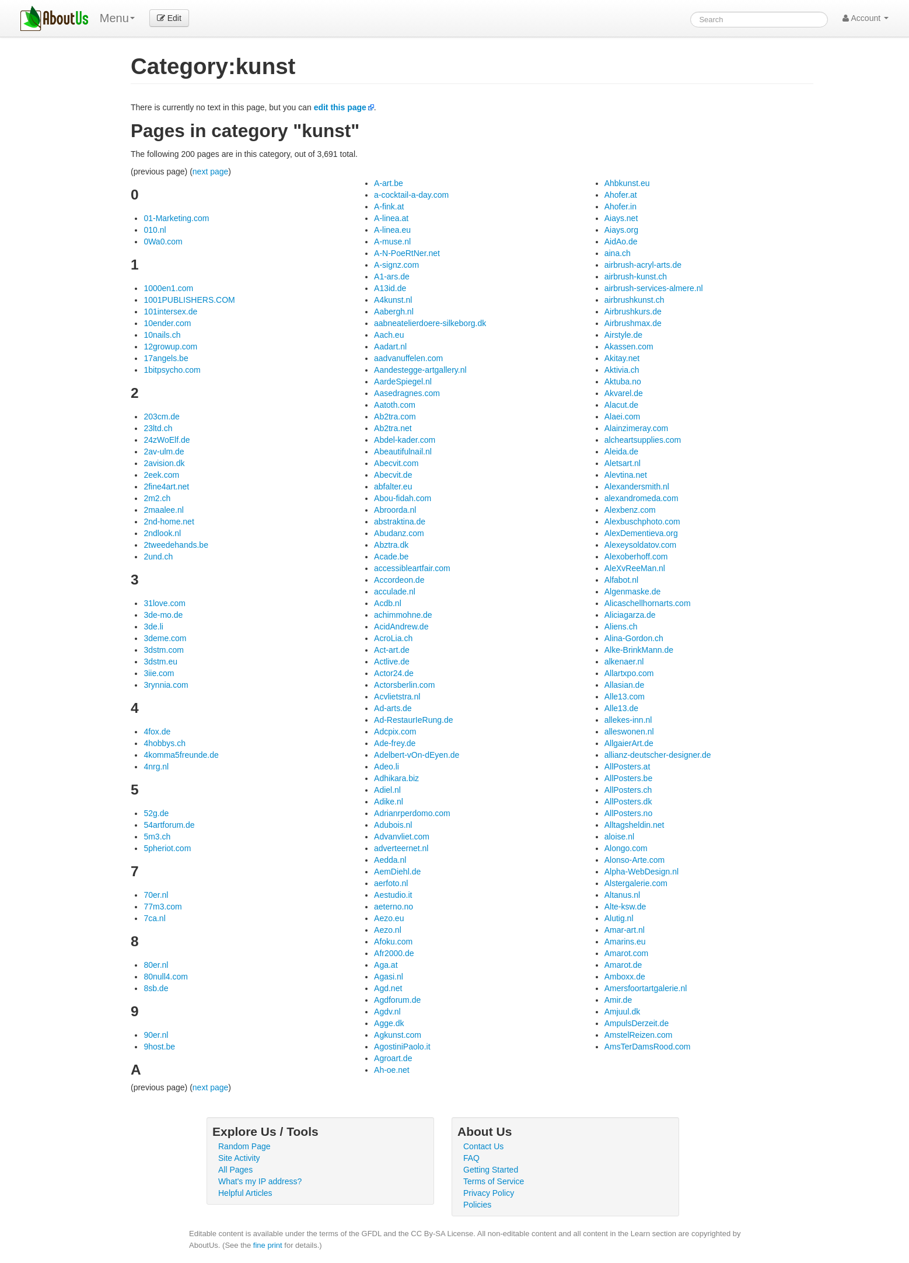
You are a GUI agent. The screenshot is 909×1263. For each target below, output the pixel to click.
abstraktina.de (399, 521)
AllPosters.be (628, 778)
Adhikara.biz (396, 778)
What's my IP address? (260, 1181)
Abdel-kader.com (404, 440)
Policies (477, 1204)
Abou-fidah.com (402, 498)
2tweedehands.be (176, 545)
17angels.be (166, 358)
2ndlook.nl (162, 533)
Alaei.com (622, 416)
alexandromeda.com (641, 498)
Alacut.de (621, 405)
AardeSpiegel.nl (403, 381)
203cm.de (161, 416)
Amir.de (618, 1000)
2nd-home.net (169, 521)
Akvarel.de (623, 393)
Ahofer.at (620, 195)
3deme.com (165, 638)
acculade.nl (394, 591)
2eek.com (161, 475)
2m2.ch (157, 498)
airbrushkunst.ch (634, 300)
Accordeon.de (399, 580)
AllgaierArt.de (628, 743)
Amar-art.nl (624, 930)
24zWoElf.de (167, 440)
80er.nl (156, 965)
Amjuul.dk (622, 1011)
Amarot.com (626, 953)
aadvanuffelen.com (408, 358)
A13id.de (390, 288)
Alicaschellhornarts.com (647, 603)
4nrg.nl (156, 766)
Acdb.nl (387, 603)
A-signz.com (396, 265)
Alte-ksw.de (625, 906)
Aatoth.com (394, 405)
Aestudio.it (393, 895)
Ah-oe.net (392, 1070)
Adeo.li (386, 766)
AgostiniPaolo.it (402, 1046)
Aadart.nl (390, 346)
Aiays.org (621, 230)
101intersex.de (170, 311)
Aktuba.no (622, 381)
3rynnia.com (166, 685)
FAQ (471, 1158)
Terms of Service (493, 1181)
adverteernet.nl (401, 848)
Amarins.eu (625, 941)
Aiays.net (621, 218)
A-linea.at (391, 218)
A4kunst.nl (393, 300)
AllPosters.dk (628, 801)
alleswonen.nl (629, 731)
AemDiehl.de (397, 871)
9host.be (159, 1046)
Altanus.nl (622, 895)
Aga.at (385, 965)
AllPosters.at (627, 766)
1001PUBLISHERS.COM (189, 300)
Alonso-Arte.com (634, 860)
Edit (169, 18)
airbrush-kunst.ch (635, 276)
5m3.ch (157, 836)
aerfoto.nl (391, 883)
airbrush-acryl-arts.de (642, 265)
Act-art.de (392, 650)
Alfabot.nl (621, 580)
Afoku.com (393, 941)
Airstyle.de (623, 335)
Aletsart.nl (622, 463)
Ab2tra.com (395, 416)
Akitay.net (621, 358)
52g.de (156, 813)
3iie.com (159, 673)
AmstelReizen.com (638, 1035)
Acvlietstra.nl (397, 696)
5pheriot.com (167, 848)
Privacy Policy (488, 1193)
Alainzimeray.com (636, 428)
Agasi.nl (388, 976)
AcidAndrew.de (401, 626)
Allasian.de (624, 685)
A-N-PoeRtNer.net (407, 253)
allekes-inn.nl (628, 720)
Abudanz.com (399, 533)
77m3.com (162, 906)
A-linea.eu (392, 230)
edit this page (340, 107)
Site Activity (239, 1158)
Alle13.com (624, 696)
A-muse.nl (392, 241)
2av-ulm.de (164, 451)
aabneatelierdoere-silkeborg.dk (430, 323)
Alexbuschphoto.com (642, 521)
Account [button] (865, 18)
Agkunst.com (397, 1035)
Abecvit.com (396, 463)
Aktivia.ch (621, 370)
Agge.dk (389, 1023)
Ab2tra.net (393, 428)
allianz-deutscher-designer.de (657, 755)
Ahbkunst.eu (627, 183)
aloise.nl (619, 836)
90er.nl (156, 1035)
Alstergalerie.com (635, 883)
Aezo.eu (389, 918)
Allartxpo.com (629, 673)
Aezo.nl (387, 930)
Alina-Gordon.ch (633, 638)
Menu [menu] (117, 18)
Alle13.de (621, 708)
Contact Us (483, 1146)
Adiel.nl (387, 790)
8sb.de (156, 988)
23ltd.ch (158, 428)
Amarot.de (623, 965)
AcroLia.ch (393, 638)
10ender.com (167, 323)
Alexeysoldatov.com (640, 545)
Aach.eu (389, 335)
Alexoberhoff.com (636, 556)
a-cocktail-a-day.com (411, 195)
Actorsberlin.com (404, 685)
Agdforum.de (397, 1000)
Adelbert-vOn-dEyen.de (416, 755)
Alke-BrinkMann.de (638, 650)
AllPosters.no (628, 813)
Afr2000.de (394, 953)
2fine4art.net (166, 486)
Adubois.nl (393, 825)
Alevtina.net (625, 475)
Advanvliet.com (401, 836)
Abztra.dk (391, 545)
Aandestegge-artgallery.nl (420, 370)
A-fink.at (389, 206)
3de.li (153, 626)
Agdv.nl (387, 1011)
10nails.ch (162, 335)
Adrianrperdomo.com (412, 813)
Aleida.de (621, 451)
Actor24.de (394, 673)
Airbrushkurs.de (633, 311)
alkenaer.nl (624, 661)
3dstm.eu (160, 661)
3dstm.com (163, 650)
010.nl (155, 230)
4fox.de (157, 731)
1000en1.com (168, 288)
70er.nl (156, 895)
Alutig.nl (619, 918)
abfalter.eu (393, 486)
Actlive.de (392, 661)
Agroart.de (393, 1058)
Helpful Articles (245, 1193)
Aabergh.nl (394, 311)
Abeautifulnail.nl (403, 451)
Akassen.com (628, 346)
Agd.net (388, 988)
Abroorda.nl (395, 510)
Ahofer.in (620, 206)
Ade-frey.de (394, 743)
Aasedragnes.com (407, 393)
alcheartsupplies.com (642, 440)
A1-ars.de (392, 276)
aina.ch (617, 253)
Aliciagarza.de (630, 615)
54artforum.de (169, 825)
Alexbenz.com (630, 510)
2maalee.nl (164, 510)
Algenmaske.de (632, 591)
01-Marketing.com (176, 218)
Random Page (244, 1146)
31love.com (165, 603)
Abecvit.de (393, 475)
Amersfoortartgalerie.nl (645, 988)
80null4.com (166, 976)
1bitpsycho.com (172, 370)
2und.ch (158, 556)
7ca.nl (154, 918)
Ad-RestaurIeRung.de (413, 720)
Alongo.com (626, 848)
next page (211, 171)
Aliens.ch (621, 626)
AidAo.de (621, 241)
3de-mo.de (163, 615)
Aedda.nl (390, 860)
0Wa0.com (163, 241)
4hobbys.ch (165, 743)
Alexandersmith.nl (636, 486)
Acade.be (391, 556)
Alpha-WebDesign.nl (641, 871)
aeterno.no (393, 906)
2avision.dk (164, 463)
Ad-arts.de (393, 708)
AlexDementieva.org (641, 533)
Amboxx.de (624, 976)
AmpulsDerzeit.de (636, 1023)
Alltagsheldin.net (634, 825)
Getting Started (490, 1169)
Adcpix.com (395, 731)
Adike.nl (388, 801)
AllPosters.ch (628, 790)
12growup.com (170, 346)
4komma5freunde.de (181, 755)
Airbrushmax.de (633, 323)
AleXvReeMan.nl (634, 568)
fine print (267, 1245)
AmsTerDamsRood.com (647, 1046)
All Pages (235, 1169)
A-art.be (388, 183)
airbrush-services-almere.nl (653, 288)
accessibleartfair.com (412, 568)
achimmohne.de (403, 615)
